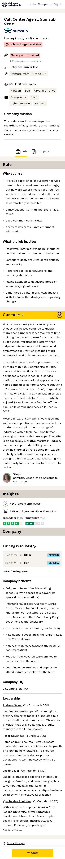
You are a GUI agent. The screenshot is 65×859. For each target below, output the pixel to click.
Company (40, 151)
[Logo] (11, 4)
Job (21, 151)
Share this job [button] (14, 843)
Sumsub (47, 19)
